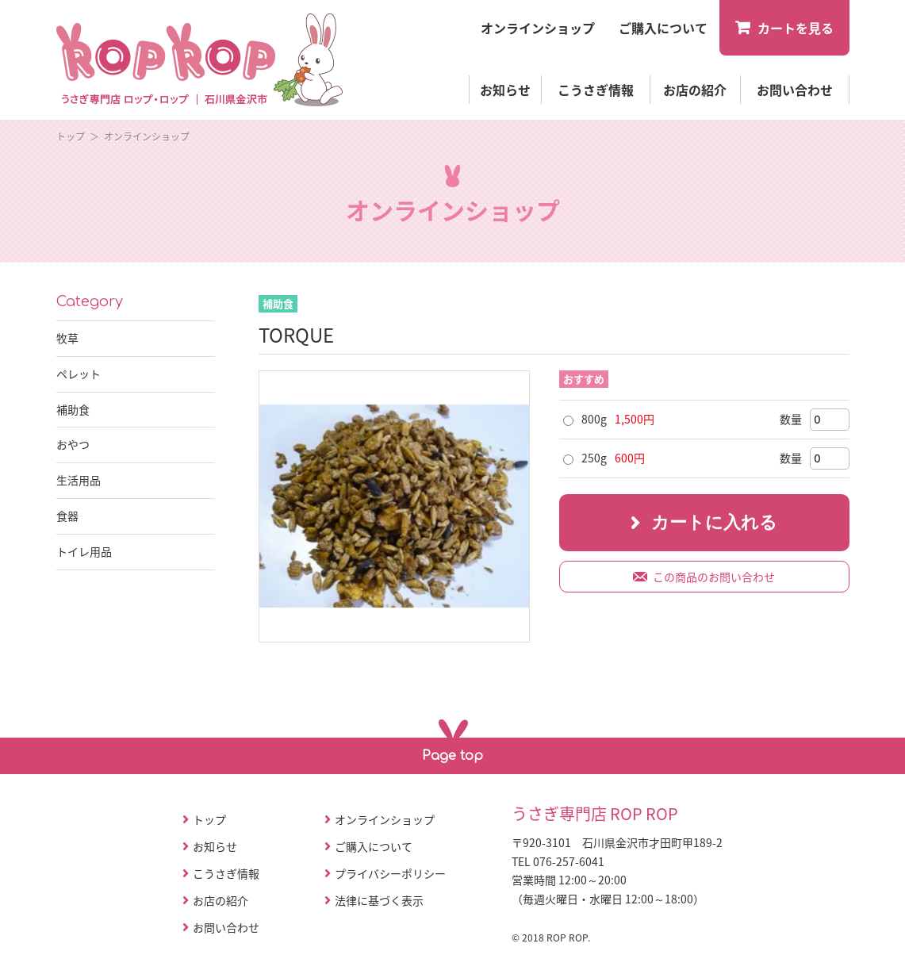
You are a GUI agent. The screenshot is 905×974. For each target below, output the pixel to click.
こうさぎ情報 (596, 89)
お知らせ (505, 89)
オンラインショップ (147, 136)
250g (594, 458)
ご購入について (373, 846)
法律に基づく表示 (379, 900)
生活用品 (78, 480)
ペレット (78, 374)
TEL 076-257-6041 (558, 861)
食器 (67, 515)
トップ (70, 136)
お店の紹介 (695, 89)
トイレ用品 (84, 551)
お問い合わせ (795, 89)
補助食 (73, 409)
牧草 (67, 338)
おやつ (73, 444)
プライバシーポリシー (390, 873)
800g (594, 419)
